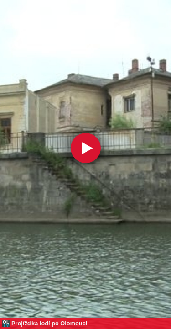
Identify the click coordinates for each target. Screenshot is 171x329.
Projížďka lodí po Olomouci (49, 323)
